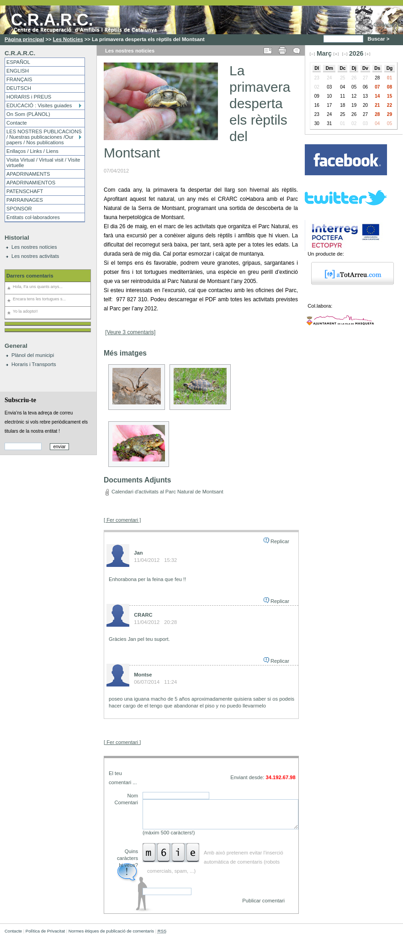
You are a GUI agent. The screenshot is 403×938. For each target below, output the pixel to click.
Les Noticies (68, 39)
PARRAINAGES (24, 200)
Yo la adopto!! (25, 311)
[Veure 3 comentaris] (130, 332)
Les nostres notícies (34, 247)
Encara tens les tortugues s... (39, 299)
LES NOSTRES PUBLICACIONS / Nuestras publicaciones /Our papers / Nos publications (44, 137)
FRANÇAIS (19, 79)
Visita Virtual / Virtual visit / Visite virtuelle (43, 162)
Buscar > (379, 39)
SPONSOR (19, 208)
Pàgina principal (24, 39)
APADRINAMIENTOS (30, 182)
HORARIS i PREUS (28, 97)
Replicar (279, 541)
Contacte (383, 24)
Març (324, 53)
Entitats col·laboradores (33, 217)
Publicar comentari (263, 900)
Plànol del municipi (32, 355)
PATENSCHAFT (24, 191)
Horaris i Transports (33, 364)
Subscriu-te (20, 399)
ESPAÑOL (18, 62)
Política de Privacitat (45, 930)
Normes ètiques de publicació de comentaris (111, 930)
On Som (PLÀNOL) (28, 114)
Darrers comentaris (29, 275)
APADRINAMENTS (28, 174)
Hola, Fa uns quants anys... (38, 286)
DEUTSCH (18, 88)
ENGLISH (17, 70)
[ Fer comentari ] (122, 520)
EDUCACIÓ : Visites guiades (39, 105)
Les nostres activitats (35, 256)
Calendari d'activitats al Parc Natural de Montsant (167, 491)
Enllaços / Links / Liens (32, 151)
